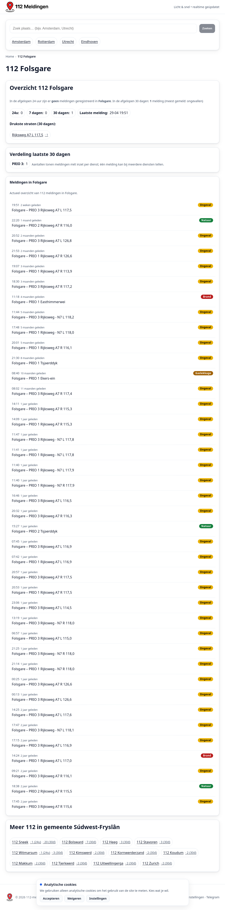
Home (10, 56)
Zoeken (207, 28)
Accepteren (51, 898)
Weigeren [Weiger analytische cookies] (74, 898)
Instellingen (98, 898)
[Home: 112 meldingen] (27, 7)
